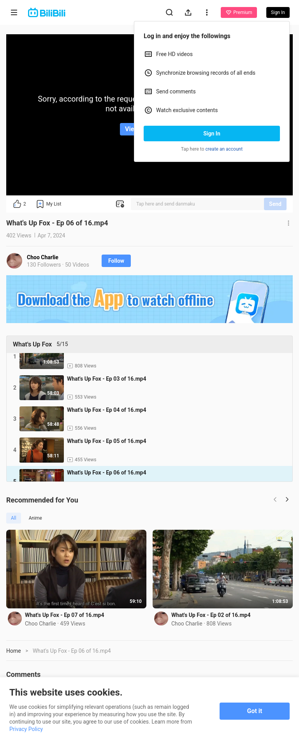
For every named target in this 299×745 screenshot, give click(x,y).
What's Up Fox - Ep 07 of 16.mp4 (64, 615)
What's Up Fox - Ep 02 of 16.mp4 (210, 615)
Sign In (211, 133)
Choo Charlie (42, 257)
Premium (238, 12)
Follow (116, 261)
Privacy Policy (26, 729)
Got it (254, 711)
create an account (224, 149)
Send (275, 204)
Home (13, 651)
